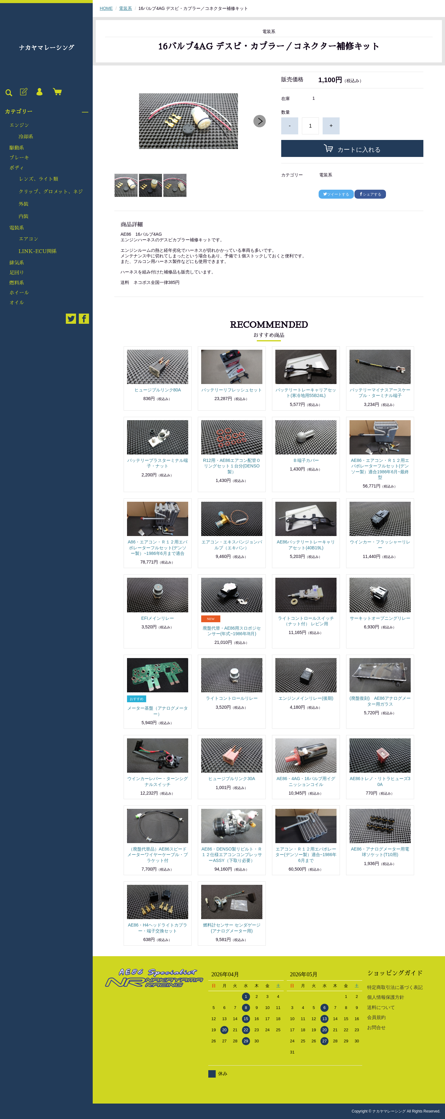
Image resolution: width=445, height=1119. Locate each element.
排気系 (16, 262)
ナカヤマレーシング (46, 48)
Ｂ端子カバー (306, 460)
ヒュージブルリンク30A (231, 778)
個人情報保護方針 (385, 997)
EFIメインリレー (157, 618)
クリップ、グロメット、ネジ (51, 191)
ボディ (16, 168)
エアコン (28, 239)
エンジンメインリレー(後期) (305, 698)
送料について (381, 1007)
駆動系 (16, 148)
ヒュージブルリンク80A (157, 389)
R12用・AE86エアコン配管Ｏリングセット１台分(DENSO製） (232, 466)
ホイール (19, 292)
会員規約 (376, 1017)
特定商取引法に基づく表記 (395, 987)
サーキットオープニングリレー (380, 618)
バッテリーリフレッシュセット (231, 389)
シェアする (370, 194)
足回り (16, 272)
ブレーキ (19, 157)
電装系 (16, 228)
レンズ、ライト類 (38, 179)
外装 (23, 204)
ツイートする (336, 194)
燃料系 (16, 283)
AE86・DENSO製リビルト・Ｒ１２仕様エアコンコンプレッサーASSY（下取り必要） (231, 855)
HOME (106, 8)
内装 (23, 216)
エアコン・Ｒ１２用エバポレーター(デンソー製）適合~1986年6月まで (306, 855)
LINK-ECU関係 (38, 251)
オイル (16, 302)
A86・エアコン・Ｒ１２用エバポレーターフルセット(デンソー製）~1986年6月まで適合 (158, 547)
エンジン (19, 125)
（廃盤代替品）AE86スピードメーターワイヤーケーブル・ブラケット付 (157, 855)
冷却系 (26, 136)
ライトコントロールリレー (232, 698)
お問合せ (376, 1027)
